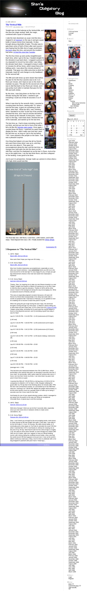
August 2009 (72, 393)
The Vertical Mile (13, 24)
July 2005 (72, 471)
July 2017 (72, 241)
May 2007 (72, 436)
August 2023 (72, 157)
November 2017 (74, 235)
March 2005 (72, 477)
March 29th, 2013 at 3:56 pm (19, 256)
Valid (73, 587)
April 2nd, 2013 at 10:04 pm (18, 281)
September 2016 (74, 257)
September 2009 (74, 391)
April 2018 (72, 227)
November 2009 (74, 388)
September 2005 (74, 468)
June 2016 (72, 262)
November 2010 (74, 369)
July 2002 (72, 525)
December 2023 (74, 150)
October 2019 (73, 200)
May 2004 (72, 493)
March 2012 (72, 343)
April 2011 (72, 361)
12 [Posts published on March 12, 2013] (71, 128)
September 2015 (74, 276)
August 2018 (72, 220)
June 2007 (72, 434)
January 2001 (73, 546)
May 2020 (72, 190)
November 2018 (74, 216)
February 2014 (73, 307)
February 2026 (73, 142)
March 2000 (72, 554)
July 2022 (72, 163)
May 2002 (72, 529)
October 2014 (73, 294)
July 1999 (72, 565)
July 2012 (72, 337)
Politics (71, 98)
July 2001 (72, 538)
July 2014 (72, 299)
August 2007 (72, 431)
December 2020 (74, 179)
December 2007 (74, 425)
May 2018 (72, 225)
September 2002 (74, 522)
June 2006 (72, 453)
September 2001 (74, 535)
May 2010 (72, 378)
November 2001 (74, 533)
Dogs (70, 87)
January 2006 (73, 461)
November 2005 (74, 465)
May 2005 (72, 474)
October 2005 (73, 466)
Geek (70, 88)
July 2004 (72, 490)
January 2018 (73, 232)
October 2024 (73, 145)
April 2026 (72, 141)
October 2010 (73, 370)
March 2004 (72, 497)
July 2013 (72, 318)
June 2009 (72, 396)
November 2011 (74, 350)
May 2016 (72, 264)
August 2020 (72, 185)
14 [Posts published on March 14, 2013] (76, 128)
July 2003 (72, 509)
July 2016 (72, 260)
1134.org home (73, 31)
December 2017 (74, 233)
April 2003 (72, 514)
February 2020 (73, 195)
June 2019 (72, 206)
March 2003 (72, 516)
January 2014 (73, 308)
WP (70, 589)
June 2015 (72, 281)
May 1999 (72, 568)
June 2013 (72, 319)
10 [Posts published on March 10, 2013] (83, 126)
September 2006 (74, 449)
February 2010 (73, 383)
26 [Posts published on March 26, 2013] (71, 133)
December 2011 (74, 348)
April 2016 (72, 265)
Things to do (72, 107)
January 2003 (73, 519)
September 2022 (74, 160)
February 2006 (73, 460)
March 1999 (72, 572)
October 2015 (73, 275)
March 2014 (72, 305)
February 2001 (73, 544)
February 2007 (73, 441)
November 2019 (74, 198)
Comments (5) (51, 247)
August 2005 (72, 469)
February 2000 (73, 556)
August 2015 (72, 278)
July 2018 (72, 222)
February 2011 (73, 364)
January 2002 (73, 530)
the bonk (9, 50)
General (71, 90)
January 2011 (73, 366)
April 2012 (72, 342)
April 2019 (72, 209)
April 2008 (72, 418)
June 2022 (72, 165)
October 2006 (73, 447)
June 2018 (72, 224)
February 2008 (73, 422)
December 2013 (74, 310)
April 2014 (72, 303)
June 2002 (72, 527)
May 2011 (72, 359)
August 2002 (72, 524)
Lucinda (71, 33)
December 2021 (74, 173)
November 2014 (74, 292)
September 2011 (74, 353)
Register (71, 578)
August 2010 (72, 374)
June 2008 (72, 415)
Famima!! (18, 40)
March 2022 (72, 169)
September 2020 (74, 184)
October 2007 (73, 428)
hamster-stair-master (24, 127)
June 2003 (72, 511)
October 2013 (73, 313)
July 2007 (72, 433)
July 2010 (72, 375)
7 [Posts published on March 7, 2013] (76, 126)
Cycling (72, 101)
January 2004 (73, 500)
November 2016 (74, 254)
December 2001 (74, 532)
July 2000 (72, 552)
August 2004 (72, 489)
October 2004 (73, 485)
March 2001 (72, 543)
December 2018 (74, 214)
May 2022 (72, 166)
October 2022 (73, 158)
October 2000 (73, 548)
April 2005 (72, 476)
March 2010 (72, 382)
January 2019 (73, 212)
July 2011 (72, 356)
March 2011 (72, 362)
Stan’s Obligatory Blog (43, 8)
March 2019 (72, 211)
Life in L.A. (72, 95)
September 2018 (74, 219)
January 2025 (73, 144)
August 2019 (72, 203)
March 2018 (72, 228)
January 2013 (73, 327)
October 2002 (73, 521)
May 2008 (72, 417)
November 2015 (74, 273)
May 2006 (72, 455)
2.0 (71, 584)
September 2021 (74, 177)
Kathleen (71, 93)
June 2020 (72, 188)
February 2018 (73, 230)
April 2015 (72, 284)
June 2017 (72, 243)
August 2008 (72, 412)
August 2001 (72, 536)
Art (69, 82)
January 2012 (73, 347)
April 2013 (72, 323)
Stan (22, 27)
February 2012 (73, 345)
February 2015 (73, 287)
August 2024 (72, 149)
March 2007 (72, 439)
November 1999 (74, 559)
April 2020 (72, 192)
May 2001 (72, 541)
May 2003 (72, 513)
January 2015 (73, 289)
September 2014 (74, 295)
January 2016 (73, 270)
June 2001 (72, 540)
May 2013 (72, 321)
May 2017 (72, 244)
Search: (71, 111)
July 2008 (72, 414)
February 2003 (73, 517)
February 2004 (73, 498)
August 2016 (72, 259)
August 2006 (72, 450)
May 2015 (72, 283)
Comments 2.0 (75, 585)
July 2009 (72, 394)
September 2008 (74, 410)
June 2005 (72, 473)
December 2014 (74, 291)
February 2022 (73, 171)
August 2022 (72, 161)
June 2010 (72, 377)
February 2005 (73, 479)
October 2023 (73, 153)
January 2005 (73, 481)
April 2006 (72, 457)
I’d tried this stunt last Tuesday (24, 52)
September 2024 (74, 147)
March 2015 (72, 286)
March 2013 (72, 324)
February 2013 (73, 326)
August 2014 (72, 297)
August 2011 (72, 355)
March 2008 (72, 420)
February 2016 (73, 268)
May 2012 (72, 340)
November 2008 (74, 407)
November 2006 (74, 446)
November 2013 (74, 311)
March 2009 (72, 401)
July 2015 (72, 279)
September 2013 (74, 315)
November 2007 (74, 426)
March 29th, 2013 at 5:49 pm (19, 265)
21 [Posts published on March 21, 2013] (76, 130)
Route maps (76, 104)
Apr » (81, 135)
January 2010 (73, 385)
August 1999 (72, 564)
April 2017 (72, 246)
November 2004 (74, 484)
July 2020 (72, 187)
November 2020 (74, 181)
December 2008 (74, 406)
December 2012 (74, 329)
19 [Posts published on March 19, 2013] (71, 130)
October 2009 (73, 390)
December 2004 (74, 482)
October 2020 (73, 182)
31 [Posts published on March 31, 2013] (83, 133)
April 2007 (72, 438)
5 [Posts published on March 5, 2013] (71, 126)
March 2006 (72, 458)
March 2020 (72, 193)
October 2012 (73, 332)
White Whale (49, 240)
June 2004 (72, 492)
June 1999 (72, 567)
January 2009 (73, 404)
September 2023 (74, 155)
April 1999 (72, 570)
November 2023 (74, 152)
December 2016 (74, 252)
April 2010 (72, 380)
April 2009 (72, 399)
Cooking (71, 85)
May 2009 (72, 398)
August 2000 (72, 551)
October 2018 (73, 217)
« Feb (70, 135)
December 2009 (74, 386)
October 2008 (73, 409)
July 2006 (72, 452)
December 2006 (74, 444)
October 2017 (73, 236)
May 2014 (72, 302)
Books (70, 84)
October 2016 (73, 256)
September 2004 (74, 487)
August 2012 (72, 335)
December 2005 (74, 463)
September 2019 (74, 201)
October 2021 (73, 176)
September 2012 (74, 334)
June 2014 (72, 300)
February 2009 (73, 402)
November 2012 (74, 331)
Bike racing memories (78, 103)
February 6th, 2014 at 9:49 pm (19, 417)
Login (70, 577)
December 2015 (74, 272)
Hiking (70, 92)
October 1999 (73, 560)
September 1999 (74, 562)
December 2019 (74, 196)
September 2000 (74, 549)
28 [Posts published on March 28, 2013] (76, 133)
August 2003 (72, 508)
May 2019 (72, 208)
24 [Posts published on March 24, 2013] (83, 130)
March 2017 (72, 248)
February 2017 (73, 249)
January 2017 (73, 251)
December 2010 (74, 367)
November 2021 (74, 174)
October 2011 (73, 351)
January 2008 (73, 423)
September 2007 (74, 430)
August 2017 (72, 240)
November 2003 (74, 503)
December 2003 (74, 501)
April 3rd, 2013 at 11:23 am (18, 405)
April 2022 (72, 168)
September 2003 (74, 506)
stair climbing (16, 27)
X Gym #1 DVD (51, 307)
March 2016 (72, 267)
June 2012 (72, 339)
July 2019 (72, 204)
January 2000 (73, 557)
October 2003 (73, 505)
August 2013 (72, 316)
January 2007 (73, 442)
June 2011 (72, 358)
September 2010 (74, 372)
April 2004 (72, 495)
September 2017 (74, 238)
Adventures (72, 80)
